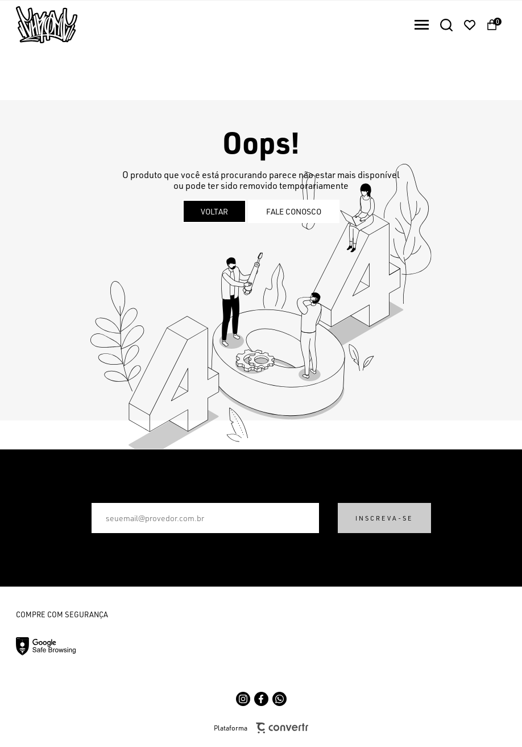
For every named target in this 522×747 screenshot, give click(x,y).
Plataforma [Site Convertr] (261, 728)
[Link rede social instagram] (243, 699)
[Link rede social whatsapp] (279, 699)
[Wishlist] (469, 25)
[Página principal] (38, 24)
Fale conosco (293, 211)
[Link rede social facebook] (261, 699)
